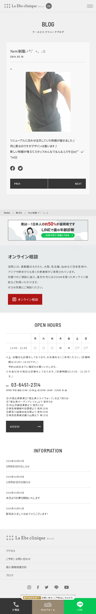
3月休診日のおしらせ (18, 466)
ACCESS (25, 426)
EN (48, 6)
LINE (79, 606)
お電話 (16, 606)
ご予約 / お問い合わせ (18, 559)
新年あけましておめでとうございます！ (27, 514)
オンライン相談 (25, 299)
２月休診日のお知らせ (18, 482)
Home (7, 212)
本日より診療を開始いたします (23, 498)
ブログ (9, 575)
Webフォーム (48, 606)
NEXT (78, 183)
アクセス (10, 551)
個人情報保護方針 (16, 567)
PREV (17, 183)
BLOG (19, 212)
